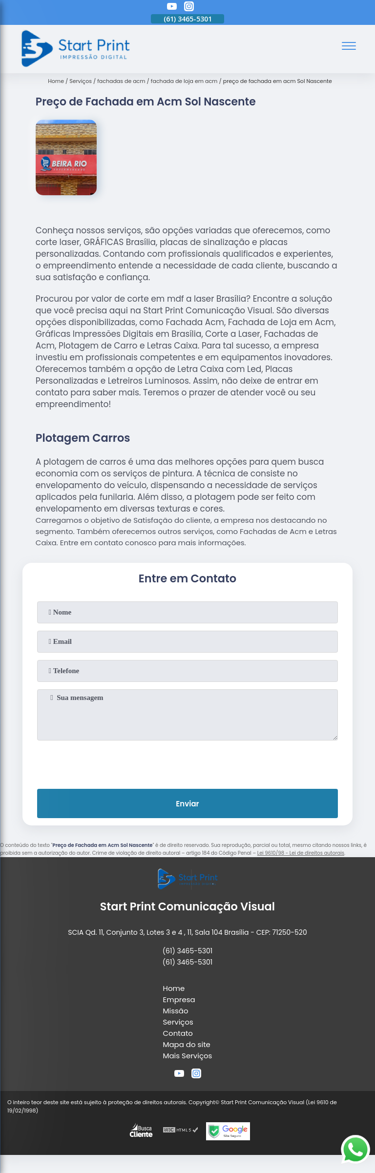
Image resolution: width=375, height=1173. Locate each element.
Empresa (179, 999)
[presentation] (187, 762)
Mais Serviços (187, 1055)
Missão (175, 1011)
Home (174, 988)
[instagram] (189, 7)
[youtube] (172, 7)
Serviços (178, 1022)
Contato (178, 1033)
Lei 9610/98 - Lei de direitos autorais (300, 853)
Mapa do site (186, 1044)
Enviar (187, 804)
